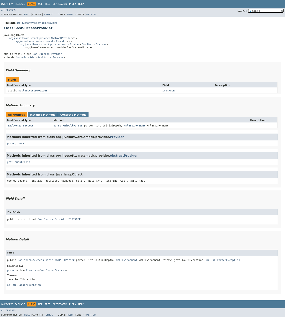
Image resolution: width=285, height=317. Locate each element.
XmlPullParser (73, 125)
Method (48, 14)
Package (20, 4)
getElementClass (18, 162)
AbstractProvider (124, 155)
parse (57, 125)
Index (72, 4)
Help (81, 4)
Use (40, 4)
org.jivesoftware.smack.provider (36, 22)
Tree (47, 4)
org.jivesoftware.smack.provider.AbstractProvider (40, 38)
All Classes (8, 10)
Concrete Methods (73, 114)
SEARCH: (242, 11)
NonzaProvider (26, 57)
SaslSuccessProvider (47, 53)
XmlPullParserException (223, 260)
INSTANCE (168, 90)
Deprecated (60, 4)
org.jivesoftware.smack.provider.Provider (41, 41)
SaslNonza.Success (94, 44)
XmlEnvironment (134, 125)
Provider (117, 137)
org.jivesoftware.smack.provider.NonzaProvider (50, 44)
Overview (7, 4)
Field (27, 14)
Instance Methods (42, 114)
